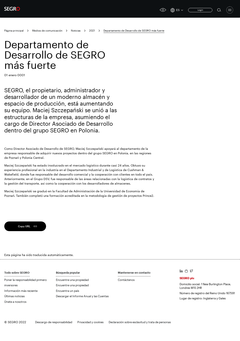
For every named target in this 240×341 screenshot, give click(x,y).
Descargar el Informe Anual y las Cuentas (82, 296)
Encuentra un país (67, 291)
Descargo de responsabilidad (53, 322)
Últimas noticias (14, 296)
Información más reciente (21, 291)
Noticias (76, 30)
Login (200, 10)
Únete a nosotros (15, 301)
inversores (11, 285)
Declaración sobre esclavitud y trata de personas (140, 322)
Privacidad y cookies (90, 322)
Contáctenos (126, 280)
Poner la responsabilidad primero (25, 280)
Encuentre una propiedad (72, 280)
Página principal (14, 30)
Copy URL (24, 226)
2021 (92, 30)
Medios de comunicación (47, 30)
